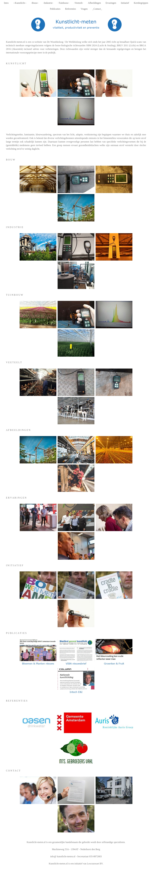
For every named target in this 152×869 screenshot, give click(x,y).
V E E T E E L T (14, 362)
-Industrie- (48, 3)
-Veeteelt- (78, 3)
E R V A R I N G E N (16, 497)
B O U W (10, 159)
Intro (6, 3)
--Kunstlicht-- (19, 3)
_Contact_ (97, 9)
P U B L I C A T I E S (16, 633)
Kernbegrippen (141, 3)
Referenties (70, 9)
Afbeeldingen (94, 3)
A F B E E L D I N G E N (18, 430)
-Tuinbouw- (63, 3)
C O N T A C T (13, 770)
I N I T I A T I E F (14, 565)
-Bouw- (34, 3)
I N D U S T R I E (14, 227)
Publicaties (55, 9)
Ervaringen (111, 3)
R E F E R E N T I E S (16, 700)
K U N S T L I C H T (16, 63)
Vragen (84, 9)
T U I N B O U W (14, 295)
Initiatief (125, 3)
